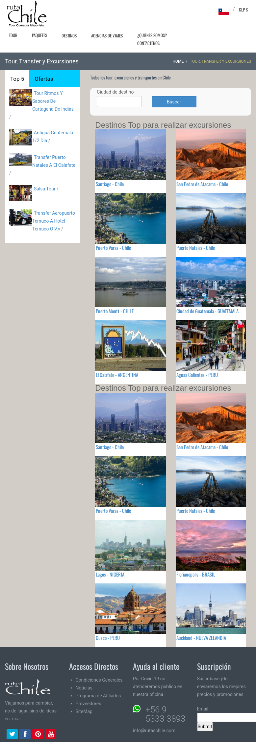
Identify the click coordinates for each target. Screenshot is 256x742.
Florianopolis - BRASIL (195, 574)
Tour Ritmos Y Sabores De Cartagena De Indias (53, 101)
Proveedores (88, 703)
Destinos (69, 35)
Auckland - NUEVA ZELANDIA (201, 637)
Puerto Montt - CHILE (115, 311)
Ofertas (44, 79)
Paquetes (39, 35)
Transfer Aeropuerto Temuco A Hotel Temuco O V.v (53, 220)
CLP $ (243, 9)
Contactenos (148, 43)
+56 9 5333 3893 (165, 714)
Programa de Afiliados (98, 695)
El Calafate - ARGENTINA (117, 374)
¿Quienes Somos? (152, 35)
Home (178, 61)
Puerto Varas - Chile (113, 247)
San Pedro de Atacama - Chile (202, 183)
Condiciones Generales (99, 680)
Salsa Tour (45, 188)
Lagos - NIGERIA (110, 574)
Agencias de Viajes (107, 35)
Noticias (84, 687)
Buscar (174, 101)
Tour (13, 35)
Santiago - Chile (110, 183)
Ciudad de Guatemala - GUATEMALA (207, 311)
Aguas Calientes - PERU (197, 374)
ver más (13, 718)
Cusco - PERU (108, 637)
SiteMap (84, 711)
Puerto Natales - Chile (195, 247)
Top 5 (17, 79)
